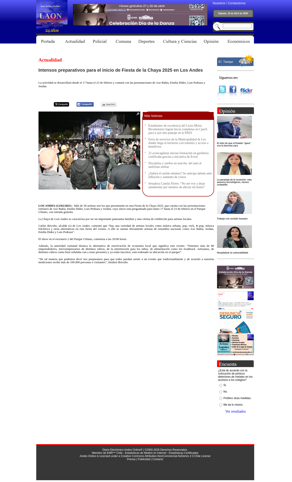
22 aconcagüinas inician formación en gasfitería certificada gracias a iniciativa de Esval (178, 154)
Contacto (157, 459)
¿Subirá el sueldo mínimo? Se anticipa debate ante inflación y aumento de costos (180, 175)
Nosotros (219, 3)
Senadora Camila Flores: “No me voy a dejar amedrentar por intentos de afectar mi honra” (176, 185)
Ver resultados (235, 411)
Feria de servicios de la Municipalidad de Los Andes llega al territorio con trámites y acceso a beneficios (178, 143)
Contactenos (237, 3)
